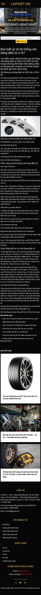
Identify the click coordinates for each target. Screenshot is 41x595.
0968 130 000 (23, 571)
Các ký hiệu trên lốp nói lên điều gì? (14, 332)
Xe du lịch (5, 551)
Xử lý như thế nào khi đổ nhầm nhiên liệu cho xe (19, 335)
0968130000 (13, 508)
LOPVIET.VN (20, 4)
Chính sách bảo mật (9, 534)
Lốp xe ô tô (5, 497)
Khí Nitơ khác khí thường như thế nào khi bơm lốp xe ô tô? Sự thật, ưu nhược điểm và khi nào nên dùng (20, 474)
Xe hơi (4, 548)
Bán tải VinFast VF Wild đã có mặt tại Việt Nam (18, 325)
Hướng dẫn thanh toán (10, 528)
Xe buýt (4, 558)
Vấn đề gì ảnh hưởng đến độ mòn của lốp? (17, 329)
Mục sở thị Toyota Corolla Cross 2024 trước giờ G (20, 319)
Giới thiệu (5, 524)
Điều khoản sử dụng (9, 538)
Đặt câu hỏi (21, 41)
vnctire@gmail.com (12, 511)
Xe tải (4, 554)
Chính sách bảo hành (9, 531)
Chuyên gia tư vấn (8, 561)
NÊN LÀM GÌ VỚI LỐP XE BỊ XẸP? (13, 322)
